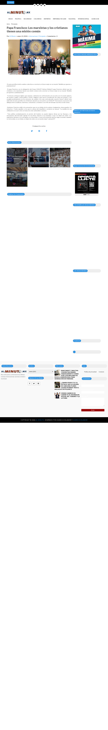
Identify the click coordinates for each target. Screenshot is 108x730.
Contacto (101, 372)
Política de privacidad (90, 372)
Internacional (83, 19)
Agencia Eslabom (80, 420)
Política (18, 19)
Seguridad (27, 19)
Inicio (10, 19)
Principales (14, 24)
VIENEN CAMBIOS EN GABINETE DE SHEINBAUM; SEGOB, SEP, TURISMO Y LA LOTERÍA (70, 395)
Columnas (37, 19)
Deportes (47, 19)
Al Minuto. (40, 420)
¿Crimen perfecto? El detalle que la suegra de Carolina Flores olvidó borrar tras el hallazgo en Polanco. (67, 386)
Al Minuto (12, 36)
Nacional (72, 19)
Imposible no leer (59, 19)
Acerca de (95, 19)
